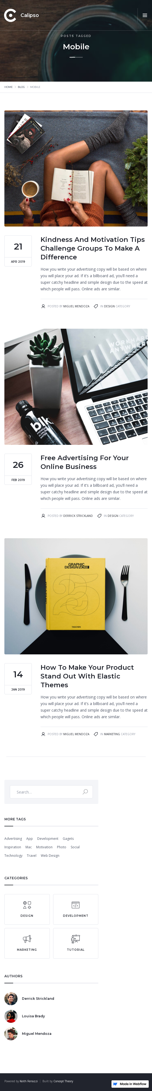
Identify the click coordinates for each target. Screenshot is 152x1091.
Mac (28, 847)
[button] (144, 15)
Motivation (44, 847)
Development (47, 838)
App (29, 838)
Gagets (68, 838)
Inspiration (12, 847)
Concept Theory (63, 1081)
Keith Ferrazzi (29, 1081)
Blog (21, 86)
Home (8, 86)
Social (75, 847)
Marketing (112, 734)
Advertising (13, 838)
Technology (13, 855)
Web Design (50, 855)
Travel (31, 855)
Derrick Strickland (78, 516)
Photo (61, 847)
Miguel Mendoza (76, 306)
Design (109, 306)
